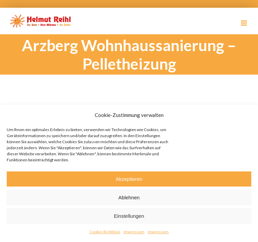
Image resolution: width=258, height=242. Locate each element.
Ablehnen (128, 197)
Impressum (134, 231)
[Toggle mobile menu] (244, 23)
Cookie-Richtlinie (104, 231)
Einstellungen (129, 216)
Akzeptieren (129, 179)
